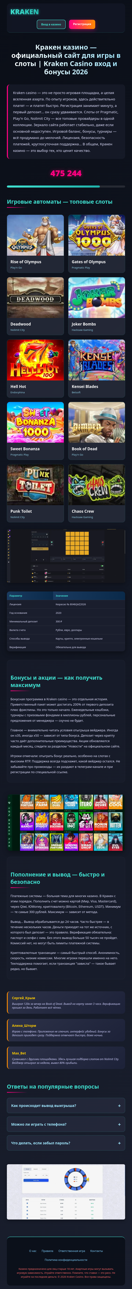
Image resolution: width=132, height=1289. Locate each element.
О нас (32, 1251)
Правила (47, 1251)
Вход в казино (51, 24)
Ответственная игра (71, 1251)
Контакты (96, 1251)
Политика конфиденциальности (66, 1260)
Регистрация (82, 24)
